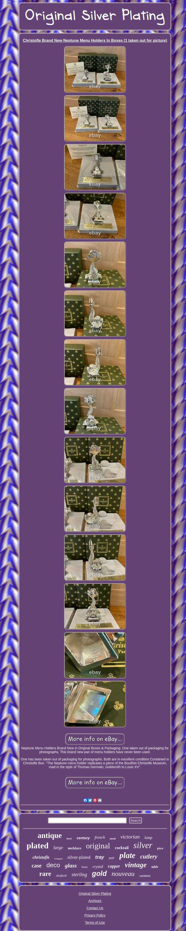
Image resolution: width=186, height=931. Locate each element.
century (83, 838)
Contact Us (94, 908)
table (154, 867)
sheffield (61, 875)
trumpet (58, 858)
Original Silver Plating (95, 893)
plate (127, 855)
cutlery (148, 856)
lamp (148, 838)
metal (113, 838)
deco (53, 865)
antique (50, 835)
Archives (94, 901)
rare (45, 873)
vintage (136, 865)
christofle (40, 857)
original (98, 845)
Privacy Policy (94, 915)
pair (112, 858)
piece (160, 848)
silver (142, 845)
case (37, 866)
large (58, 847)
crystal (98, 867)
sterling (79, 874)
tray (99, 857)
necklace (74, 848)
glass (71, 865)
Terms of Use (95, 922)
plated (38, 845)
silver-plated (78, 857)
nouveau (123, 873)
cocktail (122, 847)
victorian (130, 837)
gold (99, 873)
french (100, 837)
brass (85, 867)
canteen (144, 876)
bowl (69, 838)
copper (114, 866)
